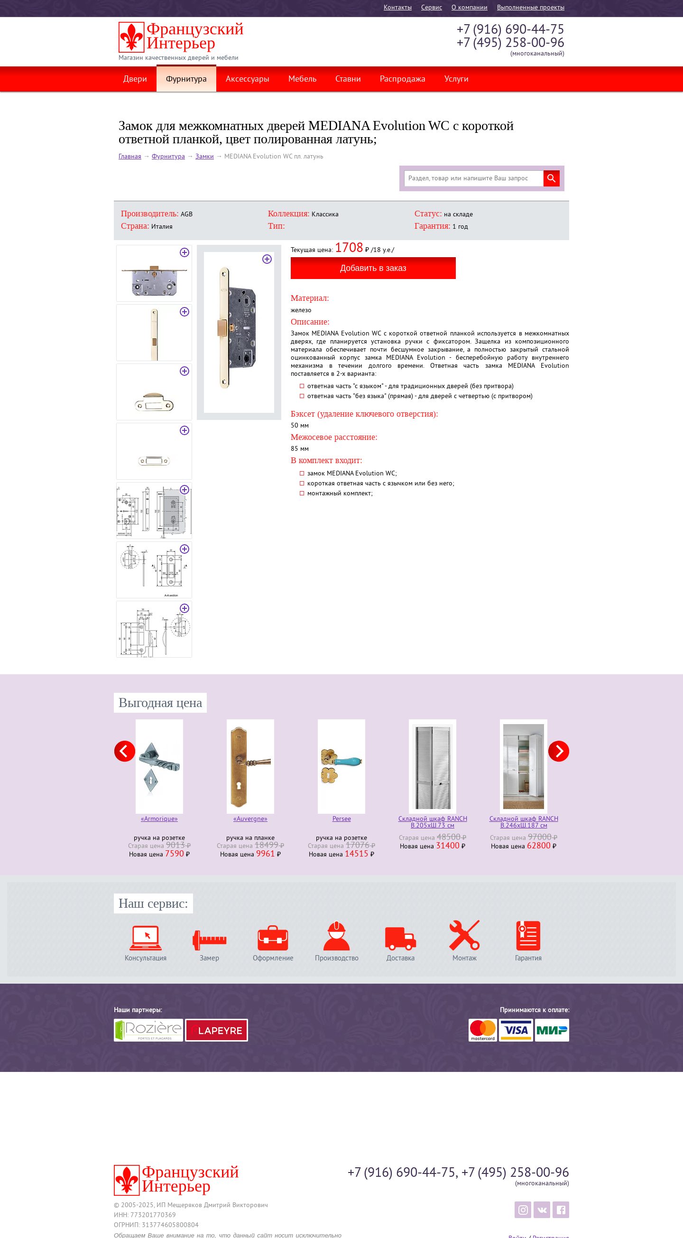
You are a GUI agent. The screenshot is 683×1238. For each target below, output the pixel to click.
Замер (209, 958)
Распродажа (402, 79)
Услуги (456, 79)
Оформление (273, 958)
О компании (470, 8)
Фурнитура (186, 79)
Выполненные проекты (530, 8)
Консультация (145, 958)
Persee (341, 819)
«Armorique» (159, 819)
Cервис (431, 8)
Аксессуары (247, 79)
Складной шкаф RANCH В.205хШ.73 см (432, 822)
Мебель (302, 79)
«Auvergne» (250, 819)
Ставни (348, 79)
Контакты (398, 8)
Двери (135, 79)
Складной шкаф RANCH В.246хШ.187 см (523, 822)
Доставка (401, 958)
